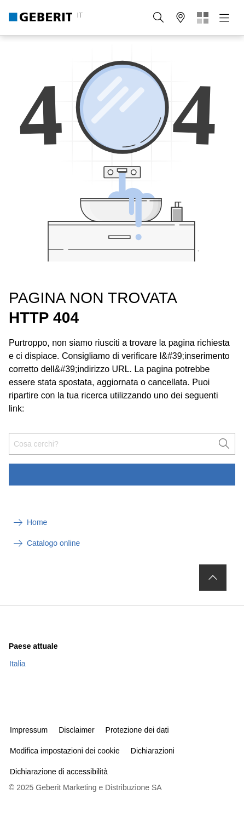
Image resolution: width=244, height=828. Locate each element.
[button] (159, 17)
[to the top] (212, 577)
